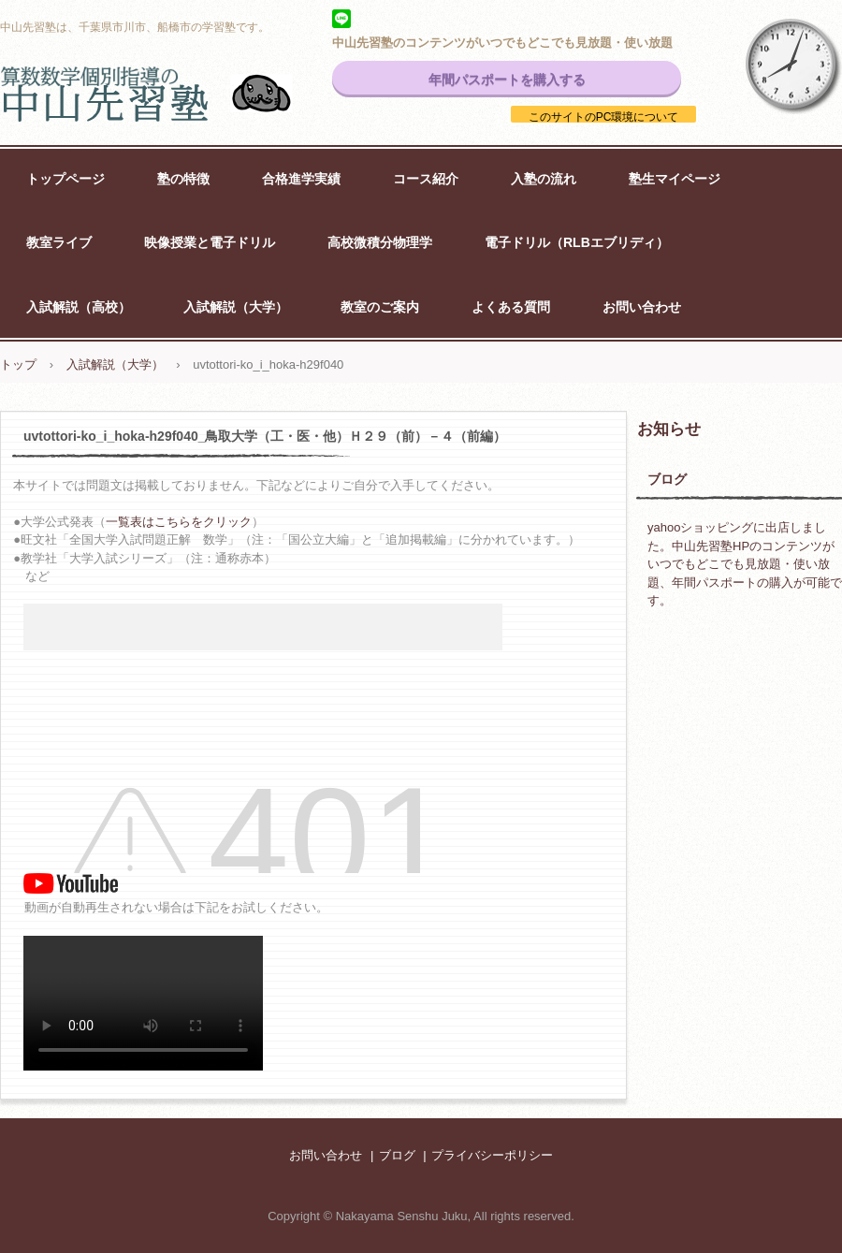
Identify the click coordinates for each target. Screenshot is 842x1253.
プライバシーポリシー (492, 1155)
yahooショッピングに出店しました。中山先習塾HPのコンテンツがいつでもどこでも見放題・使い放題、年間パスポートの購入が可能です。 (744, 563)
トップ (18, 364)
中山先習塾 (168, 94)
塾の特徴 (183, 178)
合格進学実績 (301, 178)
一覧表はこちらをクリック (179, 522)
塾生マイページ (674, 178)
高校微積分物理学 (379, 242)
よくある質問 (511, 306)
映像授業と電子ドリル (209, 242)
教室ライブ (59, 242)
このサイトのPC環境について (604, 117)
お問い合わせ (641, 306)
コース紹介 (425, 178)
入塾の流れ (543, 178)
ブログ (667, 479)
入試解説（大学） (235, 306)
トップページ (65, 178)
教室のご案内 (380, 306)
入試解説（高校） (78, 306)
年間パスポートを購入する (507, 79)
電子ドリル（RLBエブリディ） (577, 242)
